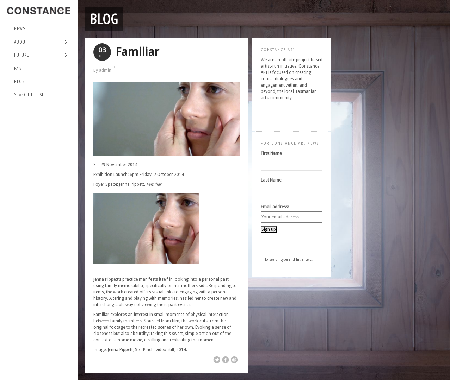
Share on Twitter (216, 359)
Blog (19, 81)
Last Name (271, 180)
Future (40, 55)
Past (40, 68)
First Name (271, 153)
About (40, 42)
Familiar (137, 52)
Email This (234, 359)
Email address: (275, 206)
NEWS (19, 29)
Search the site (31, 95)
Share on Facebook (225, 359)
